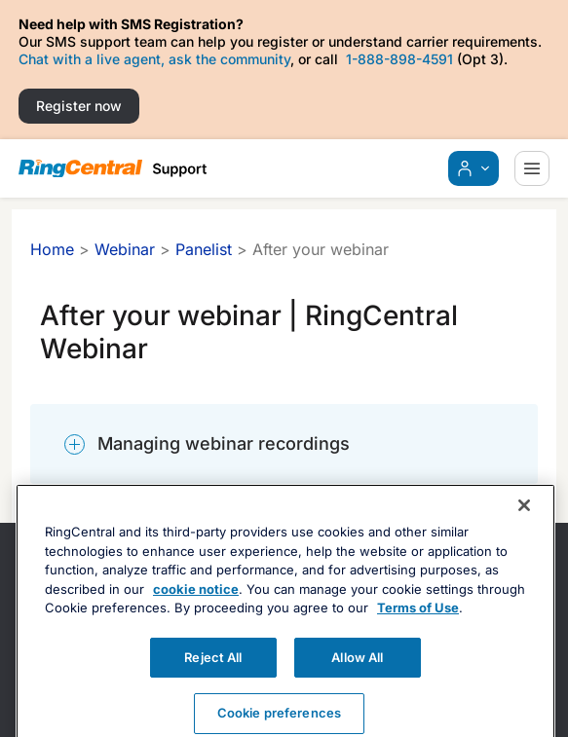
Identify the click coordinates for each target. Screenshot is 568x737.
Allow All (357, 679)
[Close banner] (524, 527)
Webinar (125, 249)
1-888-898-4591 (399, 59)
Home (52, 249)
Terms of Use (418, 630)
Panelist (203, 249)
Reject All (213, 679)
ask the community (229, 59)
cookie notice (196, 611)
